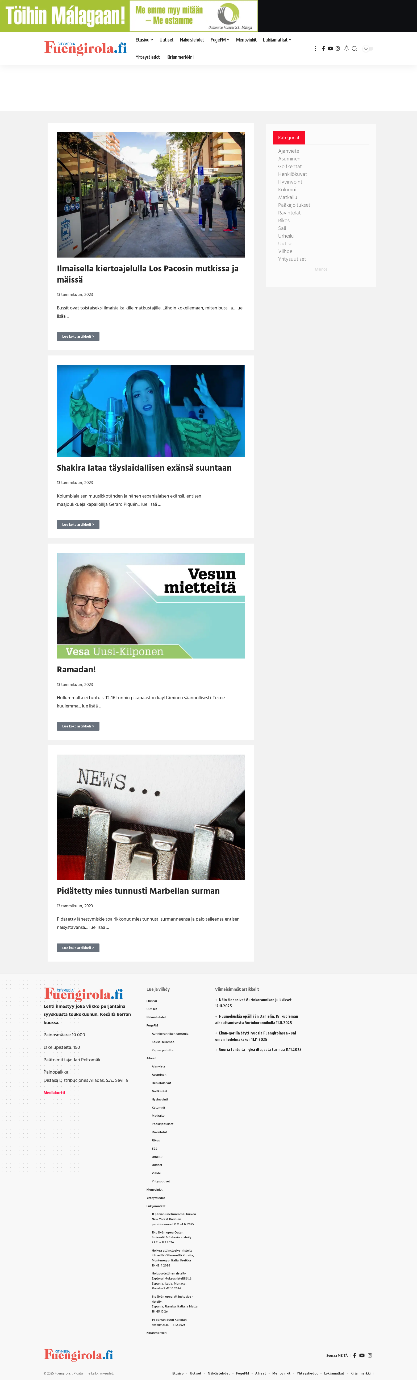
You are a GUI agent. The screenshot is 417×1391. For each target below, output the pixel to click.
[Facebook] (323, 48)
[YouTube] (330, 48)
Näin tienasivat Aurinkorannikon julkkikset (255, 999)
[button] (315, 48)
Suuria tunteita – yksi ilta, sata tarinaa (252, 1049)
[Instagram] (337, 48)
